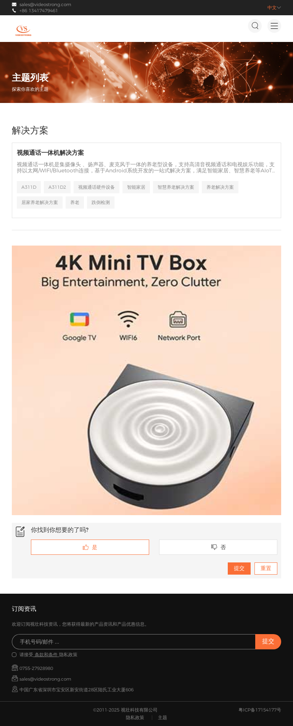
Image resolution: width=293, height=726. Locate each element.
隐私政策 (135, 717)
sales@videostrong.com (45, 4)
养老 (74, 202)
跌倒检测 (101, 202)
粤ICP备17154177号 (259, 710)
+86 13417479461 (38, 10)
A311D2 (57, 187)
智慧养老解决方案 (176, 187)
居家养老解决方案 (39, 202)
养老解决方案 (220, 187)
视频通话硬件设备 (96, 187)
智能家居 (136, 187)
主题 (162, 717)
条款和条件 (46, 654)
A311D (28, 187)
